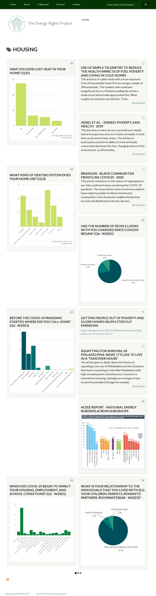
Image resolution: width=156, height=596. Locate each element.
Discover (61, 4)
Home (13, 4)
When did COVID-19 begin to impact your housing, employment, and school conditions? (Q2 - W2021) (40, 490)
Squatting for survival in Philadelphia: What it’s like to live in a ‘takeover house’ (111, 354)
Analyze (76, 4)
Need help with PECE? (17, 593)
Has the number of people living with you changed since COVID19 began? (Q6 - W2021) (109, 229)
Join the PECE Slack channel (51, 593)
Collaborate (43, 4)
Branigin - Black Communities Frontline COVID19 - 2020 (107, 175)
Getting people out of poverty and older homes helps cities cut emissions (112, 321)
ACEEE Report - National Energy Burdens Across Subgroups (108, 409)
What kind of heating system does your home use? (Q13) (40, 177)
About (27, 4)
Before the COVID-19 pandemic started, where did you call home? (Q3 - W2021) (40, 321)
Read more (138, 102)
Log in (85, 19)
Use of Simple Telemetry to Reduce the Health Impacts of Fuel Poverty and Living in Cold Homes (112, 71)
